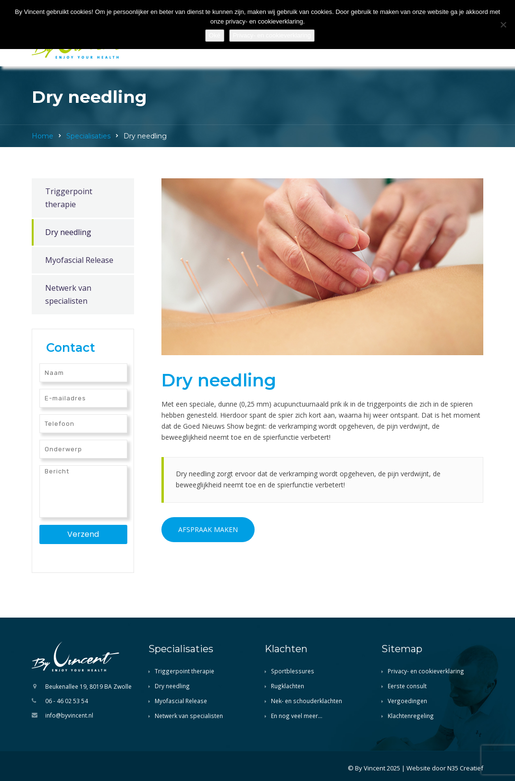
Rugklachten (287, 686)
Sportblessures (292, 671)
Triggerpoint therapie (68, 198)
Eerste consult (407, 686)
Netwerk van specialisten (68, 294)
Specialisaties (88, 136)
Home (42, 136)
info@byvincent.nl (69, 715)
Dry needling (68, 232)
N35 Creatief (465, 768)
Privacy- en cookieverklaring (426, 671)
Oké (215, 35)
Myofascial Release (79, 260)
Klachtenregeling (411, 715)
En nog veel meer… (296, 715)
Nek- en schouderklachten (306, 701)
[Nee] (503, 24)
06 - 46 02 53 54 (66, 701)
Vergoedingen (407, 701)
